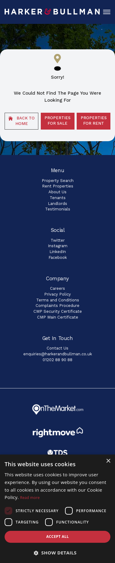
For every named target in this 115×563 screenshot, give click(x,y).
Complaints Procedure (57, 305)
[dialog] (57, 509)
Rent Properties (57, 186)
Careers (57, 288)
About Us (57, 192)
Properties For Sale (57, 120)
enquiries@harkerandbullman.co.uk (57, 354)
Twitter (58, 240)
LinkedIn (57, 251)
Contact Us (57, 348)
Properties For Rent (94, 120)
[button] (57, 552)
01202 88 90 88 (57, 359)
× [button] (108, 461)
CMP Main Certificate (57, 317)
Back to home (21, 121)
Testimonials (57, 209)
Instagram (57, 246)
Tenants (58, 197)
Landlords (57, 203)
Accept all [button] (57, 536)
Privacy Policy (57, 294)
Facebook (57, 257)
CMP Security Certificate (57, 311)
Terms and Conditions (57, 300)
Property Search (58, 180)
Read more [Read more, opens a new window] (30, 497)
